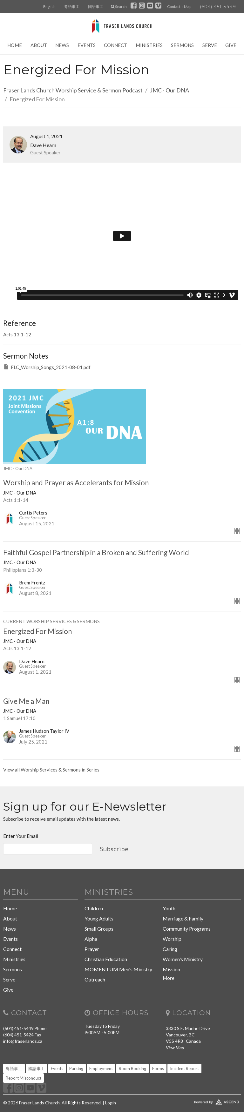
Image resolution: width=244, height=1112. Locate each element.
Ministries (149, 45)
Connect (115, 45)
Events (87, 45)
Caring (170, 949)
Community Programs (187, 929)
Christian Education (106, 959)
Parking (76, 1068)
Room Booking (132, 1068)
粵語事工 (71, 6)
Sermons (182, 45)
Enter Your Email (20, 836)
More (168, 978)
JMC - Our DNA (169, 90)
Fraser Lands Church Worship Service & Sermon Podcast (73, 90)
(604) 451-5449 (218, 6)
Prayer (92, 949)
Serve (209, 45)
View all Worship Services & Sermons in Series (51, 769)
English (49, 6)
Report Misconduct (23, 1078)
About (38, 45)
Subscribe (114, 849)
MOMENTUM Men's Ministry (118, 969)
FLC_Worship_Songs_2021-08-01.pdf (47, 367)
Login (110, 1102)
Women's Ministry (183, 959)
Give (230, 45)
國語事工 (95, 6)
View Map (175, 1047)
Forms (158, 1068)
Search (119, 6)
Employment (101, 1068)
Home (14, 45)
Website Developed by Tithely (203, 1100)
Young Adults (99, 918)
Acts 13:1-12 (17, 334)
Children (94, 908)
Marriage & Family (183, 918)
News (62, 45)
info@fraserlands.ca (22, 1041)
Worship (172, 939)
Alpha (91, 939)
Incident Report (184, 1068)
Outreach (95, 979)
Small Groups (99, 929)
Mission (171, 969)
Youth (169, 908)
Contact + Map (179, 6)
